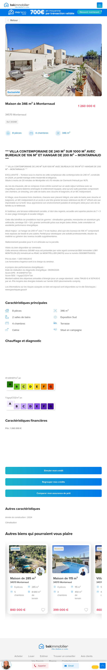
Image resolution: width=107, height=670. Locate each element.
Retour (14, 20)
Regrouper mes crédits (53, 482)
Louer (31, 656)
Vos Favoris (38, 661)
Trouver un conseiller (64, 656)
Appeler (40, 665)
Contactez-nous (70, 661)
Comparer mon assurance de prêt (53, 493)
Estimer (44, 656)
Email (68, 666)
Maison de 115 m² (65, 578)
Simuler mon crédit (53, 470)
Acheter (18, 656)
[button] (95, 667)
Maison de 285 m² (23, 578)
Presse (52, 661)
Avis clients (87, 656)
